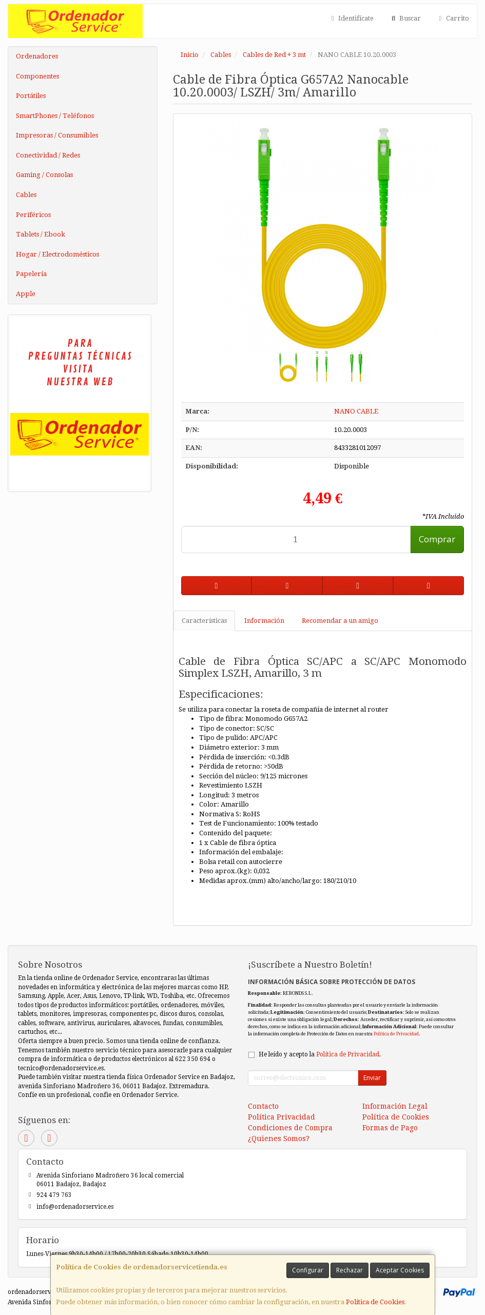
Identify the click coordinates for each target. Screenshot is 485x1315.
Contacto (263, 1106)
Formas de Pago (390, 1128)
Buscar (404, 18)
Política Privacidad (281, 1117)
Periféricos (33, 215)
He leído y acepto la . (320, 1054)
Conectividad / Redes (48, 155)
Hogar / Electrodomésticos (57, 254)
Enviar (372, 1077)
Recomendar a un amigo (340, 620)
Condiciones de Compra (290, 1128)
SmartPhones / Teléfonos (55, 116)
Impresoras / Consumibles (57, 135)
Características (204, 620)
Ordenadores (37, 56)
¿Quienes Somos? (278, 1138)
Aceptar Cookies (400, 1270)
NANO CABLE (356, 411)
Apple (25, 294)
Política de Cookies (375, 1302)
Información (264, 620)
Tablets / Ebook (40, 234)
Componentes (37, 76)
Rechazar (349, 1270)
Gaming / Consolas (44, 175)
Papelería (31, 274)
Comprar (437, 539)
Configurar (307, 1270)
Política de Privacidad (396, 1033)
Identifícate (351, 18)
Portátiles (31, 96)
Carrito (452, 18)
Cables (26, 195)
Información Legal (395, 1106)
